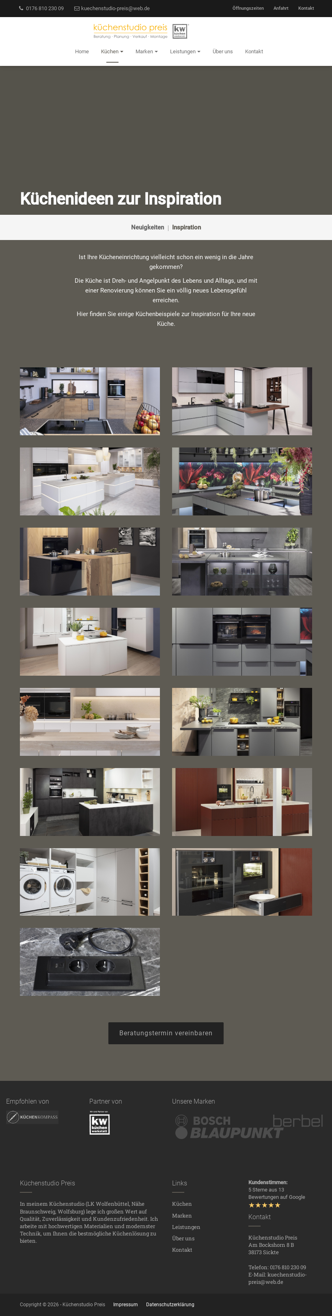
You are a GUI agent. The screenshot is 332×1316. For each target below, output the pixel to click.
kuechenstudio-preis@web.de (111, 8)
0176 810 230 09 (41, 8)
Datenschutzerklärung (170, 1304)
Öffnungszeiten (248, 8)
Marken (182, 1215)
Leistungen (186, 1227)
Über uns (183, 1238)
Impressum (125, 1304)
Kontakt (306, 8)
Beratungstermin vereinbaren (166, 1033)
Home (82, 51)
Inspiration (186, 227)
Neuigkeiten (147, 227)
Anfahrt (281, 8)
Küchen (182, 1203)
